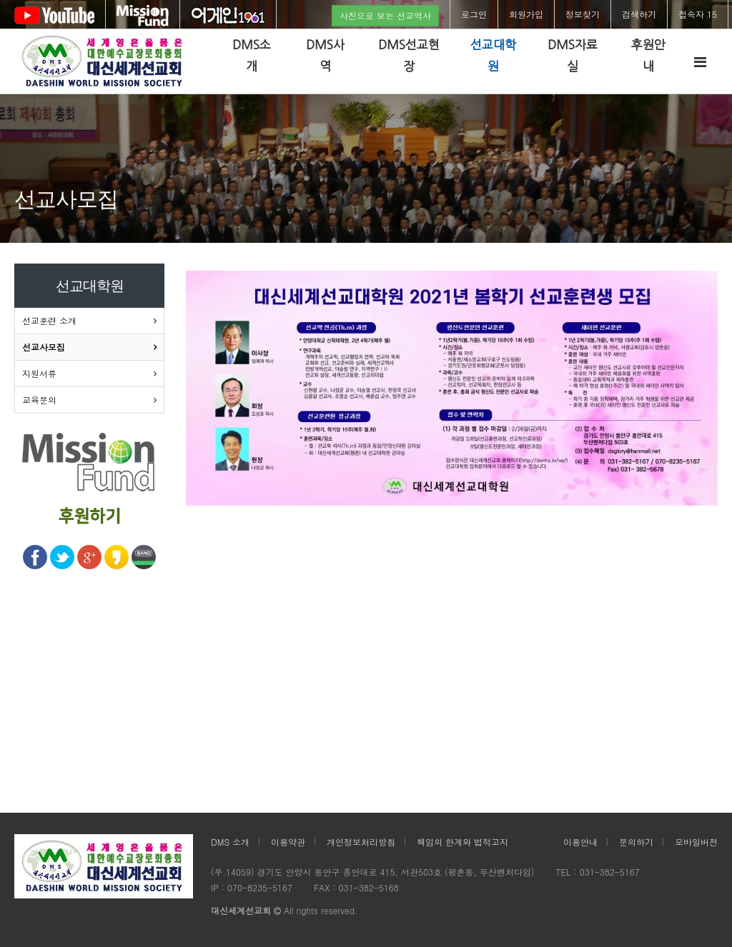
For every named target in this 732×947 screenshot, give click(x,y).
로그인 (474, 14)
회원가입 (526, 14)
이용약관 (288, 842)
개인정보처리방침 (361, 842)
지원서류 (39, 373)
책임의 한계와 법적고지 (462, 842)
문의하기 (636, 842)
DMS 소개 (230, 842)
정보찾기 (582, 14)
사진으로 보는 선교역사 (385, 15)
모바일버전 (696, 842)
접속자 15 (697, 14)
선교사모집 (43, 347)
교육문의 (39, 400)
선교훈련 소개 (49, 320)
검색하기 (639, 14)
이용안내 (580, 842)
